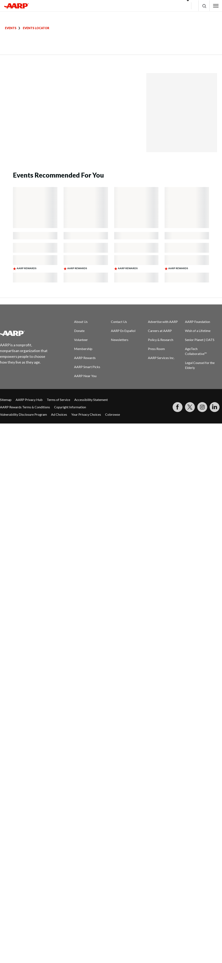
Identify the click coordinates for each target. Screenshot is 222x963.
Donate (79, 331)
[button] (204, 5)
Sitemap (6, 400)
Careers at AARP (160, 331)
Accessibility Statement (91, 400)
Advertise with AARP (163, 322)
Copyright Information (70, 407)
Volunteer (81, 340)
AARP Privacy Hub (29, 400)
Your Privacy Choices (86, 414)
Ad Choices (59, 414)
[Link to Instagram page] (202, 407)
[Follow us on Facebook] (177, 407)
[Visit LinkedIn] (215, 407)
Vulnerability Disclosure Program (23, 414)
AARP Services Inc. (161, 358)
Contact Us (119, 322)
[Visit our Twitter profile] (190, 407)
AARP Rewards (85, 358)
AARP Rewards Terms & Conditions (25, 407)
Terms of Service (58, 400)
